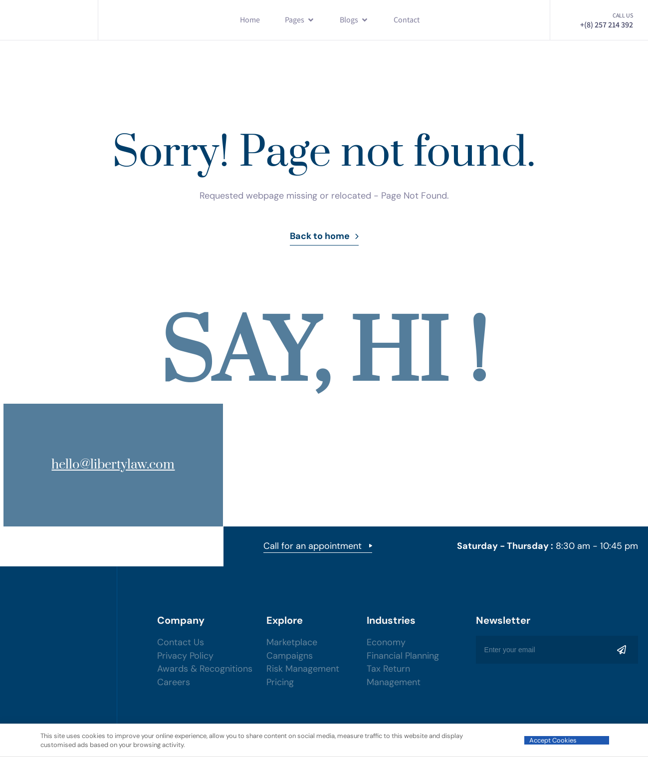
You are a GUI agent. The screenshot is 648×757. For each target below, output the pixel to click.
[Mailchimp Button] (622, 650)
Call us (623, 15)
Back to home (324, 236)
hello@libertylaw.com (101, 465)
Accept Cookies (553, 740)
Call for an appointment (317, 546)
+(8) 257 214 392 (606, 24)
